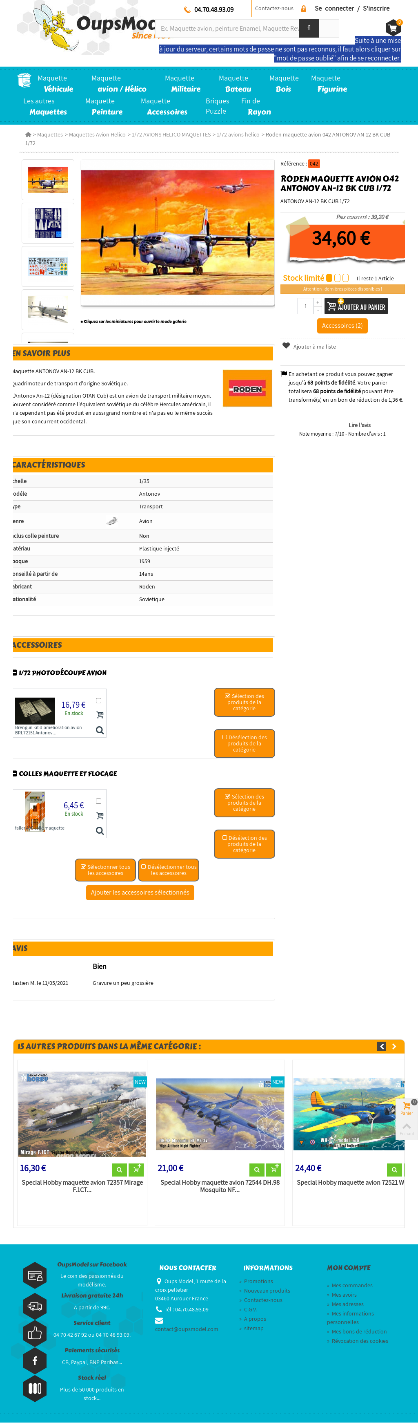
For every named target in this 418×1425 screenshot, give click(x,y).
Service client (91, 1325)
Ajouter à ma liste (309, 346)
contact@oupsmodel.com (186, 1331)
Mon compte (348, 1270)
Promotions (256, 1283)
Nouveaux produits (264, 1292)
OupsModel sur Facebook (92, 1266)
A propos (252, 1320)
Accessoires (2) (344, 325)
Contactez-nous (274, 8)
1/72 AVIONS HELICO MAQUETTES (169, 134)
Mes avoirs (342, 1296)
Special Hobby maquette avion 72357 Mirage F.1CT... (80, 1188)
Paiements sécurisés (92, 1353)
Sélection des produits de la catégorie (244, 703)
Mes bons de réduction (357, 1333)
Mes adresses (345, 1306)
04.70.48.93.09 (213, 9)
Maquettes (48, 134)
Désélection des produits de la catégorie (244, 744)
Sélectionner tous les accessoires (105, 871)
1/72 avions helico (236, 134)
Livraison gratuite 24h (92, 1298)
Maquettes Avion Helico (95, 134)
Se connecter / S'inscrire (352, 8)
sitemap (251, 1330)
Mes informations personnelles (350, 1320)
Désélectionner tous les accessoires (168, 871)
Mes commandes (350, 1287)
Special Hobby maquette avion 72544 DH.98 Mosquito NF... (219, 1188)
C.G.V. (248, 1311)
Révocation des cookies (357, 1343)
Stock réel (92, 1380)
